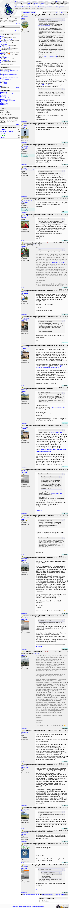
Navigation (60, 7)
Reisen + (39, 511)
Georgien (4, 82)
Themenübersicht (46, 894)
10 (63, 12)
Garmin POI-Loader (58, 262)
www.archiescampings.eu (45, 25)
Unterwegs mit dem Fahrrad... (8, 100)
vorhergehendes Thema (30, 894)
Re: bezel (24, 125)
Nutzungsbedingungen (38, 906)
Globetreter (3, 95)
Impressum (15, 906)
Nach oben (24, 121)
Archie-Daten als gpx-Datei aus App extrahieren (51, 450)
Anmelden (59, 2)
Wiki (42, 4)
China (3, 75)
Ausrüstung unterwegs (46, 7)
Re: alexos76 (25, 318)
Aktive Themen (44, 2)
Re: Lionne (25, 617)
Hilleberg (4, 83)
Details (18, 23)
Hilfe (35, 4)
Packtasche (5, 85)
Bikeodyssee (3, 92)
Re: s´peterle (25, 168)
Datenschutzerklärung (25, 906)
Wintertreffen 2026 (7, 79)
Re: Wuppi (24, 427)
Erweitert (17, 31)
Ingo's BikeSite (4, 102)
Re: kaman (25, 845)
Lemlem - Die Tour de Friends (8, 94)
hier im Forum (47, 85)
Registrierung (20, 2)
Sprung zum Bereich (46, 898)
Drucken (65, 121)
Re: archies (25, 16)
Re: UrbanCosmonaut (27, 200)
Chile (3, 81)
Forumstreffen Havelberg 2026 (10, 70)
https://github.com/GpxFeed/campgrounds (49, 366)
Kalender (32, 2)
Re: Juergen (25, 517)
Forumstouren (5, 71)
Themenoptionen (28, 12)
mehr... (18, 87)
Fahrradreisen (4, 103)
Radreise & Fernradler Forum (25, 7)
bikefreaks (3, 96)
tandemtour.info (4, 104)
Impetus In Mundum (5, 99)
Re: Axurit (24, 389)
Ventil (3, 86)
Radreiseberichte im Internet (9, 74)
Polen (3, 73)
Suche (28, 4)
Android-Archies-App (58, 407)
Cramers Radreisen (5, 98)
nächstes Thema (61, 894)
